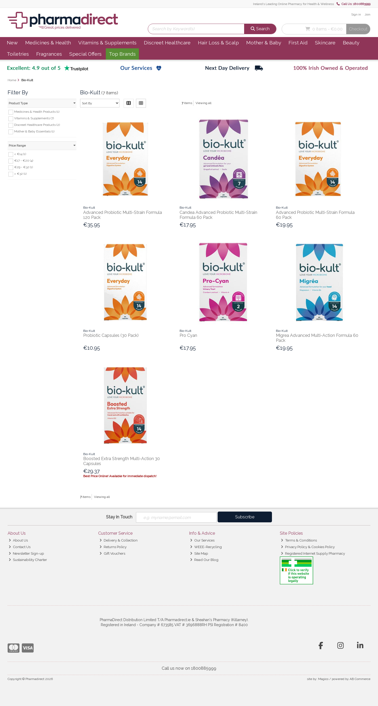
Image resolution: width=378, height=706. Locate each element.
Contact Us (19, 547)
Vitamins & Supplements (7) (34, 118)
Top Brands (122, 54)
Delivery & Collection (118, 540)
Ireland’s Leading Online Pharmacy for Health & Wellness (293, 4)
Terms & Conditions (299, 540)
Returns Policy (113, 547)
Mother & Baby (263, 42)
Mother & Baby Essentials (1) (34, 131)
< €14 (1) (20, 154)
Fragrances (49, 54)
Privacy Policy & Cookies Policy (308, 547)
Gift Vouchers (112, 553)
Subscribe (244, 516)
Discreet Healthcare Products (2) (37, 125)
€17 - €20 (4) (23, 160)
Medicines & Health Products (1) (36, 112)
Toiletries (18, 54)
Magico (323, 679)
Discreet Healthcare (167, 42)
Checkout (358, 29)
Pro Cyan (188, 335)
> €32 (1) (20, 174)
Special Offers (85, 54)
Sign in (356, 14)
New (12, 42)
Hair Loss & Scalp (218, 42)
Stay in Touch (119, 516)
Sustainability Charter (28, 560)
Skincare (325, 42)
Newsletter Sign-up (26, 553)
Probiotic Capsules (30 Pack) (111, 335)
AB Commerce (360, 679)
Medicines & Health (48, 42)
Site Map (199, 553)
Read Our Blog (204, 560)
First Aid (298, 42)
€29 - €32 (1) (23, 167)
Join (367, 14)
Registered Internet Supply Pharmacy (313, 553)
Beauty (351, 42)
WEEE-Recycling (206, 547)
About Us (18, 540)
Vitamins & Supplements (107, 42)
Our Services (202, 540)
